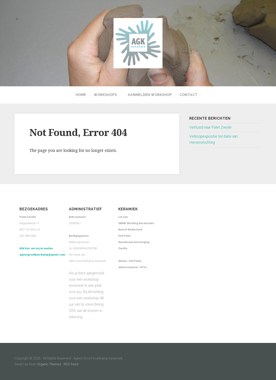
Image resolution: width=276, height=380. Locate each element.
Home (81, 95)
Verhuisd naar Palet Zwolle (210, 127)
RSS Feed (71, 364)
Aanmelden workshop (150, 95)
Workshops (105, 95)
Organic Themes (49, 364)
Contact (188, 95)
